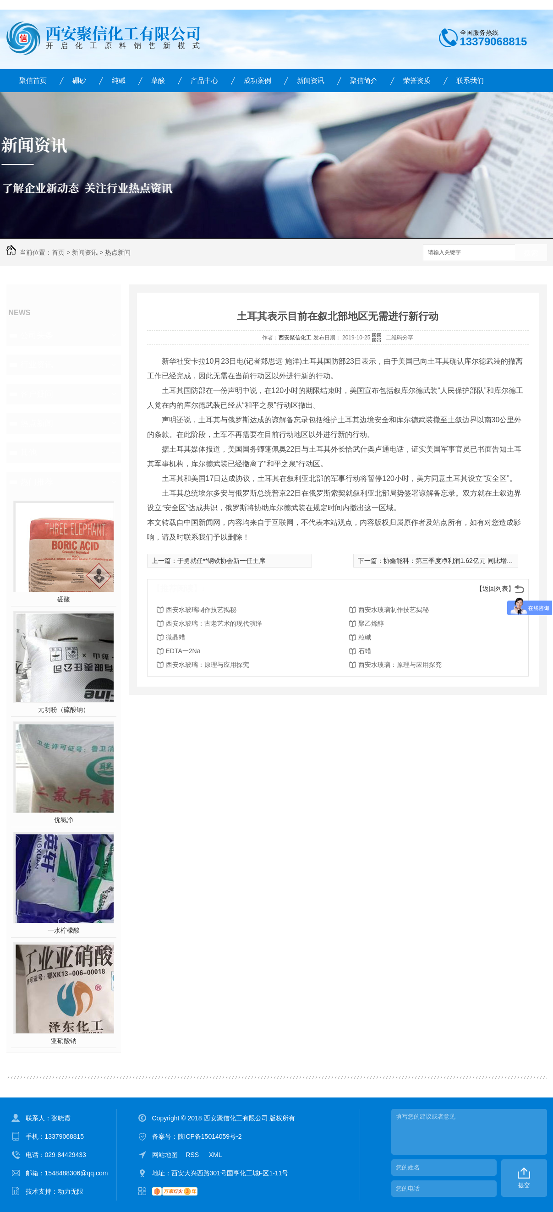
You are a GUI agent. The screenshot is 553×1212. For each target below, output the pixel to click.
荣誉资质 (417, 80)
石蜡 (364, 651)
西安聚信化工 (295, 337)
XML (215, 1154)
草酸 (158, 80)
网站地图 (165, 1154)
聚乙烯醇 (371, 623)
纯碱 (119, 80)
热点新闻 (118, 252)
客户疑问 (36, 394)
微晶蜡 (175, 637)
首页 (58, 252)
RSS (193, 1154)
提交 (524, 1185)
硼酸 (63, 599)
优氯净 (63, 820)
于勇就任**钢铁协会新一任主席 (221, 560)
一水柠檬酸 (64, 930)
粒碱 (364, 637)
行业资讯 (36, 364)
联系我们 (470, 80)
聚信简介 (364, 80)
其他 (28, 452)
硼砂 (79, 80)
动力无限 (70, 1191)
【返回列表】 (495, 588)
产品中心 (204, 80)
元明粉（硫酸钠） (63, 709)
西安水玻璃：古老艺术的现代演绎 (214, 623)
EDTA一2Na (183, 651)
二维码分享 (399, 337)
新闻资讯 (310, 80)
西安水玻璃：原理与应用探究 (207, 664)
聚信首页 (33, 80)
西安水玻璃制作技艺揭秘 (201, 609)
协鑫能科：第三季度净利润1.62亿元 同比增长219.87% (460, 560)
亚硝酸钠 (64, 1040)
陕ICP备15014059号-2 (210, 1136)
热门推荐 (36, 481)
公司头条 (36, 335)
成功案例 (257, 80)
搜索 (531, 253)
